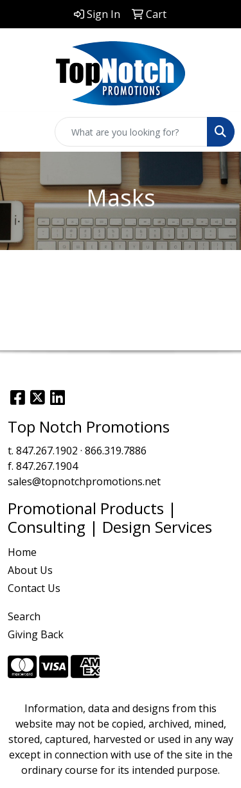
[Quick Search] (131, 132)
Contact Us (34, 588)
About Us (30, 570)
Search (24, 616)
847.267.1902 (47, 450)
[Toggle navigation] (19, 132)
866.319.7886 (116, 450)
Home (22, 552)
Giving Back (36, 634)
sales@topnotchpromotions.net (84, 481)
